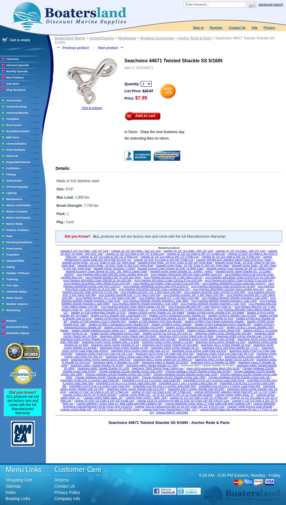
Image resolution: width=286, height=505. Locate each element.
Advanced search (270, 4)
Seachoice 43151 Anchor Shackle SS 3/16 (220, 341)
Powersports (14, 248)
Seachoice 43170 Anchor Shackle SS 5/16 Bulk (170, 344)
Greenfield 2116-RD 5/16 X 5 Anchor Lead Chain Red (164, 386)
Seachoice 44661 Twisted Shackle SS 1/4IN (152, 365)
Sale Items (12, 83)
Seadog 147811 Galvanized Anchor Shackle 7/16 (194, 327)
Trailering (12, 279)
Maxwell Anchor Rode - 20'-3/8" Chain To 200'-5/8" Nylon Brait (192, 265)
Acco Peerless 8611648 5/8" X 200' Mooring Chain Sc (116, 309)
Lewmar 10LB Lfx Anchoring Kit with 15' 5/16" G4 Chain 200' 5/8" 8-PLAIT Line (183, 400)
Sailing (10, 267)
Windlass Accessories (157, 38)
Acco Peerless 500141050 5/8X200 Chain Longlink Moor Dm (112, 274)
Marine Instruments (18, 217)
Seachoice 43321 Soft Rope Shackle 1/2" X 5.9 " (230, 347)
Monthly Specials (17, 71)
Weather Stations (17, 304)
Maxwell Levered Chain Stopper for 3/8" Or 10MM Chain (240, 268)
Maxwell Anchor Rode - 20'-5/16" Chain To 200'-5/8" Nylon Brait (175, 262)
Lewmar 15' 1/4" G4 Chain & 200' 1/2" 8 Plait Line (108, 256)
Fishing (11, 174)
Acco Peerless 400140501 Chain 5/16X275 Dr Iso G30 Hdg (240, 277)
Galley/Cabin (14, 180)
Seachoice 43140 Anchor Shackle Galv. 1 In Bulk (110, 341)
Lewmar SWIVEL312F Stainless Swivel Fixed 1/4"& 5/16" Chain (233, 259)
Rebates (11, 320)
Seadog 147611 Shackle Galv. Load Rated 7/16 (118, 315)
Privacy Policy (67, 492)
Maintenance (14, 199)
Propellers (12, 254)
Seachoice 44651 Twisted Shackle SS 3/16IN (96, 365)
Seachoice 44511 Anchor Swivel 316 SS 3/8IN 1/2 (162, 359)
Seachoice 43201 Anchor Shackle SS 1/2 (175, 347)
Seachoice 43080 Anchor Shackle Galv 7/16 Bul (244, 336)
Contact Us (237, 27)
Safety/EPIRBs (15, 260)
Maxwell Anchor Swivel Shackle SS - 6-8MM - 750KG (181, 271)
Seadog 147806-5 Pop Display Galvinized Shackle (214, 321)
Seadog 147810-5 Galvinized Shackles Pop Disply (133, 327)
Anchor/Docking (16, 106)
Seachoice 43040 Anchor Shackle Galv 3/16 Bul (223, 333)
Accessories (14, 100)
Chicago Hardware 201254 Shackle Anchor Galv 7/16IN (117, 374)
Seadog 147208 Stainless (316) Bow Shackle (155, 321)
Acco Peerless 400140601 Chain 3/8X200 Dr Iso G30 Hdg (97, 280)
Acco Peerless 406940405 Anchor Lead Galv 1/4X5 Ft (233, 283)
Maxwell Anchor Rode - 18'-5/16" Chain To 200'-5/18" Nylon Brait (115, 265)
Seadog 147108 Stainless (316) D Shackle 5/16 (98, 321)
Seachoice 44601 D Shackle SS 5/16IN (165, 362)
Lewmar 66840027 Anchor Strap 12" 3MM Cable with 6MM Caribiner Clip (119, 403)
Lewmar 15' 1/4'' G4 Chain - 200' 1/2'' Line (188, 250)
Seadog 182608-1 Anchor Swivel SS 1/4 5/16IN (156, 330)
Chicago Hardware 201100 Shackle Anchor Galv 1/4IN (130, 371)
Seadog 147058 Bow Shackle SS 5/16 (210, 318)
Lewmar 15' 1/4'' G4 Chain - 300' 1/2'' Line (240, 250)
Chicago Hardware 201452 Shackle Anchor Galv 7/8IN (173, 377)
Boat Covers (14, 125)
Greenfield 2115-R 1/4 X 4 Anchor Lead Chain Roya (213, 380)
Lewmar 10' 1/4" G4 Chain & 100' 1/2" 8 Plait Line (199, 397)
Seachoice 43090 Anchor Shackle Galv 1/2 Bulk (89, 339)
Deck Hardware (15, 149)
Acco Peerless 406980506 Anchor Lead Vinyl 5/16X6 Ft (155, 286)
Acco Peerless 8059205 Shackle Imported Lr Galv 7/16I (213, 303)
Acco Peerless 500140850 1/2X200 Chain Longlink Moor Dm (228, 289)
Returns (61, 480)
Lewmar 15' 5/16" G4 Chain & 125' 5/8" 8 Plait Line (98, 391)
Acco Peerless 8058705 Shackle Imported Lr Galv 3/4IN (145, 303)
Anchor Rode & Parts (194, 38)
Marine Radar (14, 223)
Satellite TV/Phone (17, 273)
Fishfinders (13, 168)
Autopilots (12, 119)
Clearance (12, 59)
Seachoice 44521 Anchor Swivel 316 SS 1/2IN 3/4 (224, 359)
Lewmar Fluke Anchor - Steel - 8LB (146, 397)
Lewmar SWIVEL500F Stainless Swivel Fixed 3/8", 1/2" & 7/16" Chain (235, 391)
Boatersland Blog (17, 327)
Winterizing (13, 310)
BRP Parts (12, 137)
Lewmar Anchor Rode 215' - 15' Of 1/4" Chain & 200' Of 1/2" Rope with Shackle (165, 394)
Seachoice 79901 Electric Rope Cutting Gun (157, 368)
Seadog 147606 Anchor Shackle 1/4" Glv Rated (156, 312)
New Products (15, 77)
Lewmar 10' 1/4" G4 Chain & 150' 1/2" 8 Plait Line (135, 253)
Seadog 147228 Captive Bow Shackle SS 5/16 (98, 312)
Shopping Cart (19, 480)
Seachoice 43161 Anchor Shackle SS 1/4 (115, 344)
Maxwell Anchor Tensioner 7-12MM (114, 268)
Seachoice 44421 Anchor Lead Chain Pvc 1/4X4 (134, 356)
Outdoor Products (17, 230)
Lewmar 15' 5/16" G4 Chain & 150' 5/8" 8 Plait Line (161, 391)
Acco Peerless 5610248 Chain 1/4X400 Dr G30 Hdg (214, 292)
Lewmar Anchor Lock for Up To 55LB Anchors (89, 394)
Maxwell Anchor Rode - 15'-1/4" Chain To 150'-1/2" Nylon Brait (98, 262)
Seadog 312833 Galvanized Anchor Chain (115, 333)
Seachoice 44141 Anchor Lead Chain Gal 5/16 (199, 350)
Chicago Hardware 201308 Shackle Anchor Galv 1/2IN (185, 374)
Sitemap (13, 486)
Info (254, 27)
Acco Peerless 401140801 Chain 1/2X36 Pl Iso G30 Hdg (166, 283)
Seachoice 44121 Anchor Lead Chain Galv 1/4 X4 (140, 350)
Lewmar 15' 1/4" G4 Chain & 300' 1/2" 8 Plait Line (170, 256)
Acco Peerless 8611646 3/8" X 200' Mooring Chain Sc (199, 306)
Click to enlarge (92, 108)
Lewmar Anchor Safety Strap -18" (103, 397)
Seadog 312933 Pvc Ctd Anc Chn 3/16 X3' (167, 333)
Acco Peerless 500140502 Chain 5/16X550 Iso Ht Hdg (223, 286)
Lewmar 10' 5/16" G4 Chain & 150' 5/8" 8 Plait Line (104, 400)
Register (216, 27)
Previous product (72, 48)
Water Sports (14, 297)
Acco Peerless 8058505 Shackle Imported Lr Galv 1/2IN (224, 300)
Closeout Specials (17, 65)
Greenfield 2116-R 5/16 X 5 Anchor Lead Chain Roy (99, 386)
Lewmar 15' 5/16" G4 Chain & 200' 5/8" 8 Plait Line (163, 259)
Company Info (67, 498)
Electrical (12, 156)
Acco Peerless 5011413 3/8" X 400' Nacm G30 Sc (172, 277)
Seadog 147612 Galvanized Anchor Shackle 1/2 (177, 315)
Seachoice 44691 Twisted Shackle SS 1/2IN (103, 368)
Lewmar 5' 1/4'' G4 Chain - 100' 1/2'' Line (84, 250)
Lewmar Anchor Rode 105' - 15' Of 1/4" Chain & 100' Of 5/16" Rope (100, 409)
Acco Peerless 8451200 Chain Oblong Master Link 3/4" (133, 306)
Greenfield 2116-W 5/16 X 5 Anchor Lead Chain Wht (229, 386)
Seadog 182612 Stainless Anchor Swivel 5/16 (213, 330)
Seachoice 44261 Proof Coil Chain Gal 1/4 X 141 (104, 353)
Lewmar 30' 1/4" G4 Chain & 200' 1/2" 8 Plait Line (231, 256)
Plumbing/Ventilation (19, 242)
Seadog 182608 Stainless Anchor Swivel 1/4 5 (98, 330)
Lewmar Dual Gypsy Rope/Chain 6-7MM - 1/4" (169, 409)
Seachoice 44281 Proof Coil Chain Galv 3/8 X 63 (225, 353)
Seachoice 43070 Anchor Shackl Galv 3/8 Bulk (186, 336)
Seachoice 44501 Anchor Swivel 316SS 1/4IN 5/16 (100, 359)
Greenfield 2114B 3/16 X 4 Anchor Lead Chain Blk (89, 380)
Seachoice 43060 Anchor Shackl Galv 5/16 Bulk (128, 336)
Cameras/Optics (16, 143)
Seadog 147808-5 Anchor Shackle (171, 324)
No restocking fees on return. (147, 138)
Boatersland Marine (70, 38)
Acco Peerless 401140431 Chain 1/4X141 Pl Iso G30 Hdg (168, 280)
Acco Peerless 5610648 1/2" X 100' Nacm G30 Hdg (168, 297)
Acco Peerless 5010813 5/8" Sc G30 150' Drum (113, 277)
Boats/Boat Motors (18, 131)
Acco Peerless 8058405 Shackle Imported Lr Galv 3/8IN (155, 300)
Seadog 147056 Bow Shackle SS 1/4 (163, 318)
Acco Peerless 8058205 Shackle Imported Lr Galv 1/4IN (234, 297)
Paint (9, 236)
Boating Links (18, 498)
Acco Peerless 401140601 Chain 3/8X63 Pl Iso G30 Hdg (97, 283)
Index (11, 492)
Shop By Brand (15, 89)
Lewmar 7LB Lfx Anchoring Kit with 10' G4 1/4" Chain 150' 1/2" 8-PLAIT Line (179, 406)
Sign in (198, 27)
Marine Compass (16, 211)
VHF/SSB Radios (16, 291)
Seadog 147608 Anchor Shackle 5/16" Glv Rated (215, 312)
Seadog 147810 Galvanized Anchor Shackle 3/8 (222, 324)
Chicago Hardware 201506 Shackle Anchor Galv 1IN (239, 377)
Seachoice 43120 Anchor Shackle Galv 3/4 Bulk (206, 339)
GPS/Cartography (17, 186)
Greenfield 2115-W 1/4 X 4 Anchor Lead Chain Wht (126, 383)
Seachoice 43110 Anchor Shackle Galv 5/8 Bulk (148, 339)
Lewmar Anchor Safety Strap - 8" (234, 394)
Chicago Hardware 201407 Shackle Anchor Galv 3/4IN (107, 377)
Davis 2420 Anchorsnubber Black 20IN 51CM (213, 368)
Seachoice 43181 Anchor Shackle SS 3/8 (124, 347)
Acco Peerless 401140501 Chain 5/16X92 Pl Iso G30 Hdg (238, 280)
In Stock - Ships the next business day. (154, 132)
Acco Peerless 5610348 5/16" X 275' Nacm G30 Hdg (129, 294)
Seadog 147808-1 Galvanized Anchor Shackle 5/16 (118, 324)
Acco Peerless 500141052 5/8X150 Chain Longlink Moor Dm (186, 274)
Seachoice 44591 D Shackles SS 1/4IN (116, 362)
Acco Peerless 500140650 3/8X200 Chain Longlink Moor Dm (154, 289)
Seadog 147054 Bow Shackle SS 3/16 (116, 318)
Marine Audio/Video (18, 205)
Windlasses (127, 38)
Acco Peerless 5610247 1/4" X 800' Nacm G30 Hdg (151, 292)
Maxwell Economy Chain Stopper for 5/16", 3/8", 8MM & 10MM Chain (106, 271)
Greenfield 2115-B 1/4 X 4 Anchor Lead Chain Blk (151, 380)
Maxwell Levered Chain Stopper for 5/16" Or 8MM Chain (171, 268)
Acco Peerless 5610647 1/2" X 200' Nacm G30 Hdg (105, 297)
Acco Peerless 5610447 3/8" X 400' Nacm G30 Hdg (193, 294)
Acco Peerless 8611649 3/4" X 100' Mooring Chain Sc (182, 309)
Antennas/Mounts (17, 112)
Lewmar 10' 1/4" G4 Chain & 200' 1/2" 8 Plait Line (196, 253)
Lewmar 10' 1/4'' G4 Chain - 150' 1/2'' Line (135, 250)
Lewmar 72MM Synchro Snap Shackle (249, 406)
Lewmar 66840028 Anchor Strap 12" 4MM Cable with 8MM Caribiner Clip (207, 403)
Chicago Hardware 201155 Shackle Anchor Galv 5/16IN (197, 371)
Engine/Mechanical (18, 162)
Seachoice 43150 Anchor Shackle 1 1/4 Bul (167, 341)
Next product (111, 48)
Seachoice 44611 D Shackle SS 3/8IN (213, 362)
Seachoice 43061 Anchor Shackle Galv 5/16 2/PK (136, 388)
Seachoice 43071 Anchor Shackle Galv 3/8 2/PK (196, 388)
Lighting (11, 193)
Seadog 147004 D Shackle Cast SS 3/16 (232, 315)
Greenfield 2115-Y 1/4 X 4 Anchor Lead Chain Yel (188, 383)
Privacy (269, 27)
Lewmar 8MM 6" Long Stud (172, 412)
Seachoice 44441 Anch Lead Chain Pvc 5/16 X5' (193, 356)
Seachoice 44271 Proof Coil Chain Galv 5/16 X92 (164, 353)
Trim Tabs (12, 285)
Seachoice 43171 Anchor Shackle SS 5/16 (225, 344)
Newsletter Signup (17, 333)
